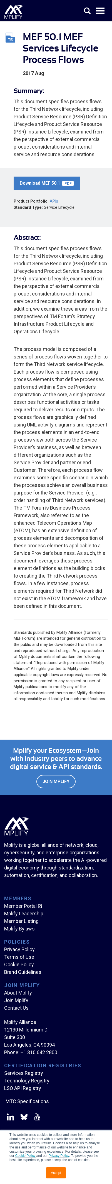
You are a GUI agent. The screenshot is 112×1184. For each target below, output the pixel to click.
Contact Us (16, 1008)
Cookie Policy (25, 1156)
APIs (54, 201)
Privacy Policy (59, 1156)
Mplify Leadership (23, 913)
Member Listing (21, 921)
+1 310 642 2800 (39, 1052)
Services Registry (23, 1073)
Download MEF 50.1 (47, 183)
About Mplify (18, 993)
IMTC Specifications (26, 1101)
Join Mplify (56, 781)
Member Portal (20, 906)
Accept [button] (56, 1173)
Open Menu (101, 11)
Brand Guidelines (22, 972)
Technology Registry (26, 1081)
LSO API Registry (22, 1088)
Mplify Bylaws (19, 929)
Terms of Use (19, 957)
